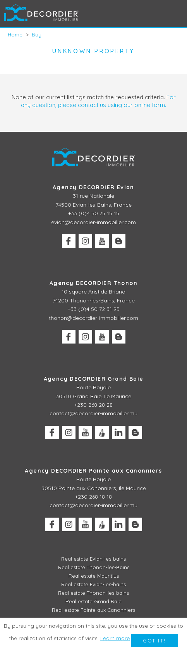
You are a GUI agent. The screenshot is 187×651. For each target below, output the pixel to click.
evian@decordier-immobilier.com (93, 222)
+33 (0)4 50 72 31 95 (94, 309)
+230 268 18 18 (93, 496)
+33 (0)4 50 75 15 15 (93, 213)
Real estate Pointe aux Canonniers (93, 610)
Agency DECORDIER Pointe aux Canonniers (93, 470)
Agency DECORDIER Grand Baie (94, 378)
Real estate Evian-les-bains (93, 559)
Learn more (115, 638)
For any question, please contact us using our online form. (98, 101)
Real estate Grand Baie (93, 601)
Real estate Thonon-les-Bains (93, 567)
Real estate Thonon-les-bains (93, 593)
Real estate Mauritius (94, 576)
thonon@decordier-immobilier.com (93, 317)
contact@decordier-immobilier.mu (93, 413)
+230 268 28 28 (93, 404)
